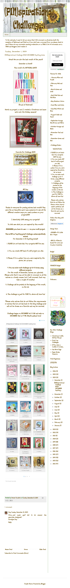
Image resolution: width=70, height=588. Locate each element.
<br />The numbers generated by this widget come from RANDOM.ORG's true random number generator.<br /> (11, 564)
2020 (54, 439)
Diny (9, 512)
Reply (10, 522)
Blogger (43, 584)
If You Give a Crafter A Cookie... (58, 346)
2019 (54, 442)
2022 (54, 432)
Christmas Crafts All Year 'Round (57, 337)
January (57, 425)
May (56, 413)
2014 (54, 457)
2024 (54, 377)
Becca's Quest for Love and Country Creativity (56, 243)
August (57, 404)
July (56, 407)
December (58, 380)
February (58, 422)
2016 (54, 451)
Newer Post (8, 549)
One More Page (56, 349)
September (58, 400)
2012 (54, 464)
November (58, 394)
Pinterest (29, 105)
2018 (54, 445)
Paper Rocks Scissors (56, 353)
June (56, 410)
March (57, 419)
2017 (54, 448)
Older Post (42, 549)
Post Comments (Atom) (20, 553)
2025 (54, 374)
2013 (54, 461)
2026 (54, 371)
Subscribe (57, 64)
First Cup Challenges (55, 341)
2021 (54, 436)
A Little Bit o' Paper (56, 233)
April (56, 416)
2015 (54, 454)
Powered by (57, 69)
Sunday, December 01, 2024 (19, 512)
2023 (54, 429)
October (57, 397)
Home (6, 35)
